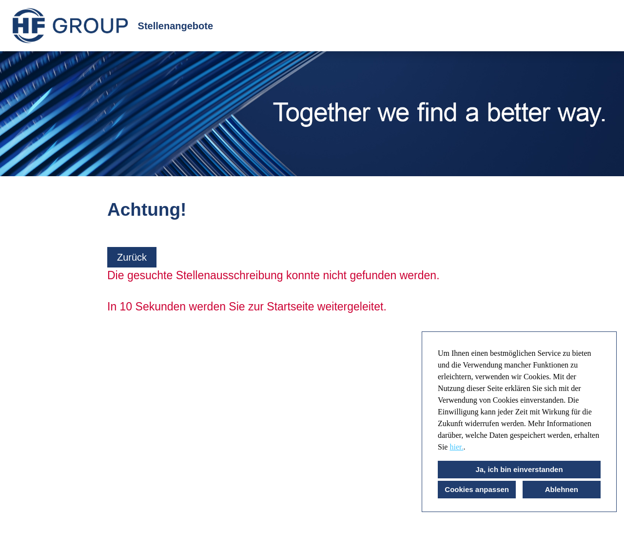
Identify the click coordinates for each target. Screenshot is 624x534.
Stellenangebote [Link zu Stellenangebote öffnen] (175, 26)
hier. (456, 447)
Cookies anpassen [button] (477, 489)
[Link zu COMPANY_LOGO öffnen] (70, 25)
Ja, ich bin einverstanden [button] (519, 469)
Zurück (132, 257)
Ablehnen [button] (561, 489)
